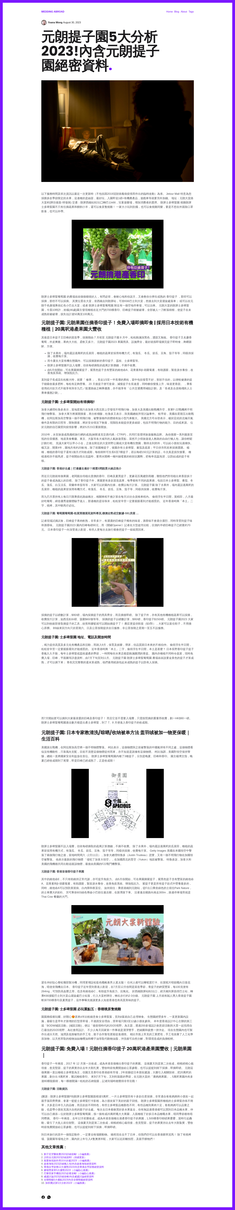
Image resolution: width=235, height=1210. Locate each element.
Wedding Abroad (52, 11)
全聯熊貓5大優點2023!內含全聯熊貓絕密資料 (68, 1179)
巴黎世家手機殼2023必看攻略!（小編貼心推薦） (70, 1173)
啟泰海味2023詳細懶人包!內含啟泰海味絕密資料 (70, 1163)
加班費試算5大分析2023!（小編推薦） (66, 1183)
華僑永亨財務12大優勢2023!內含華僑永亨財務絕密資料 (74, 1167)
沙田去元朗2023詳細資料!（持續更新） (65, 1157)
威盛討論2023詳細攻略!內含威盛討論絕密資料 (69, 1176)
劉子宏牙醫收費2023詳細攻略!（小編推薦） (67, 1154)
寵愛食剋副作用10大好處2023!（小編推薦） (68, 1160)
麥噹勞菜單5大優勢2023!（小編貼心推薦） (67, 1170)
